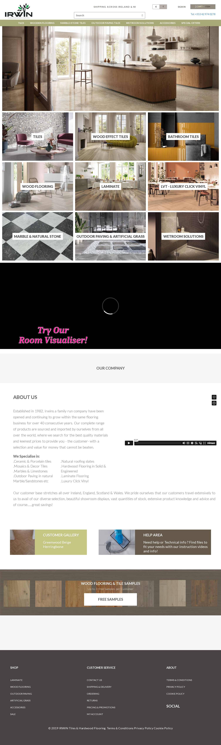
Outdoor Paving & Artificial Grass (110, 236)
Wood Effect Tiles (110, 136)
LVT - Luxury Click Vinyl (183, 186)
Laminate (110, 186)
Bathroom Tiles (183, 136)
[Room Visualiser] (110, 306)
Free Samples (110, 599)
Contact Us (94, 680)
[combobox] (109, 15)
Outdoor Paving (21, 693)
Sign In (182, 6)
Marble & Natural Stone (37, 236)
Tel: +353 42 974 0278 (203, 14)
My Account (95, 714)
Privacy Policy (175, 686)
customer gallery (61, 535)
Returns (92, 700)
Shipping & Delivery (99, 686)
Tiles (37, 136)
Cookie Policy (175, 693)
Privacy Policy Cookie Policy (153, 728)
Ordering (93, 693)
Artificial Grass (20, 700)
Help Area (152, 535)
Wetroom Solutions (183, 236)
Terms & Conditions (179, 680)
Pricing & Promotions (101, 707)
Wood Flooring (37, 186)
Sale (13, 714)
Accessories (17, 707)
